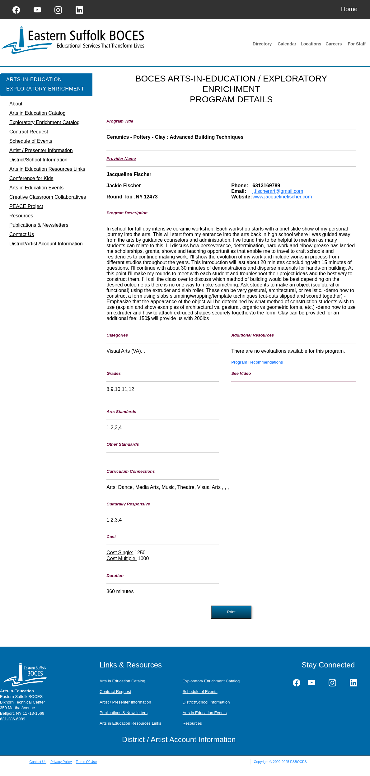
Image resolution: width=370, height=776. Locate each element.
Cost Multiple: (121, 558)
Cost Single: (119, 552)
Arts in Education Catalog (122, 681)
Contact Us (38, 762)
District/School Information (206, 702)
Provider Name (121, 158)
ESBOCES (298, 762)
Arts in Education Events (205, 712)
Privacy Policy (61, 762)
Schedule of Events (200, 691)
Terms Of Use (86, 762)
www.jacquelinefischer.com (282, 196)
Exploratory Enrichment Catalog (211, 681)
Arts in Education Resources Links (130, 723)
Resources (192, 723)
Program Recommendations (257, 362)
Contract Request (115, 691)
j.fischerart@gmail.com (277, 191)
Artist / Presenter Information (125, 702)
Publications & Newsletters (124, 712)
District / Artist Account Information (179, 739)
